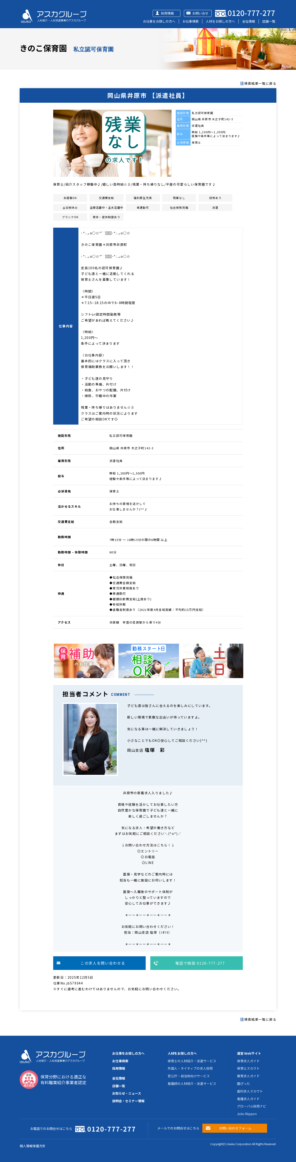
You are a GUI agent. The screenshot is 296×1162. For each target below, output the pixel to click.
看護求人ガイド (248, 1098)
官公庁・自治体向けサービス (189, 1076)
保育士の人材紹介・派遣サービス (192, 1061)
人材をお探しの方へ (220, 21)
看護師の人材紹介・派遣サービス (192, 1083)
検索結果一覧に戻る (260, 83)
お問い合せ (200, 13)
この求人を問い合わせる (102, 963)
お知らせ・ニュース (126, 1093)
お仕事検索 (190, 21)
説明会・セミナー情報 (128, 1101)
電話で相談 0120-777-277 (200, 963)
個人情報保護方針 (33, 1146)
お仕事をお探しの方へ (159, 21)
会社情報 (248, 21)
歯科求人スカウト (250, 1091)
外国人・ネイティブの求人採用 (190, 1068)
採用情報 (167, 13)
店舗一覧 (268, 21)
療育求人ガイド (248, 1076)
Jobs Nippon (247, 1113)
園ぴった (243, 1083)
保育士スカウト (248, 1068)
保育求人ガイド (248, 1061)
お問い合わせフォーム (235, 1128)
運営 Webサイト (249, 1053)
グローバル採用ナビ (251, 1106)
